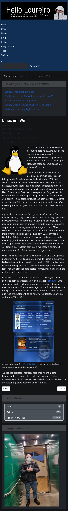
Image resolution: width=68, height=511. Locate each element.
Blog (3, 37)
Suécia (4, 55)
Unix (3, 28)
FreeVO (52, 280)
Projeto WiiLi (30, 364)
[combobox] (14, 66)
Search (35, 65)
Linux (4, 33)
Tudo (3, 50)
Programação (8, 46)
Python (4, 42)
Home (4, 24)
